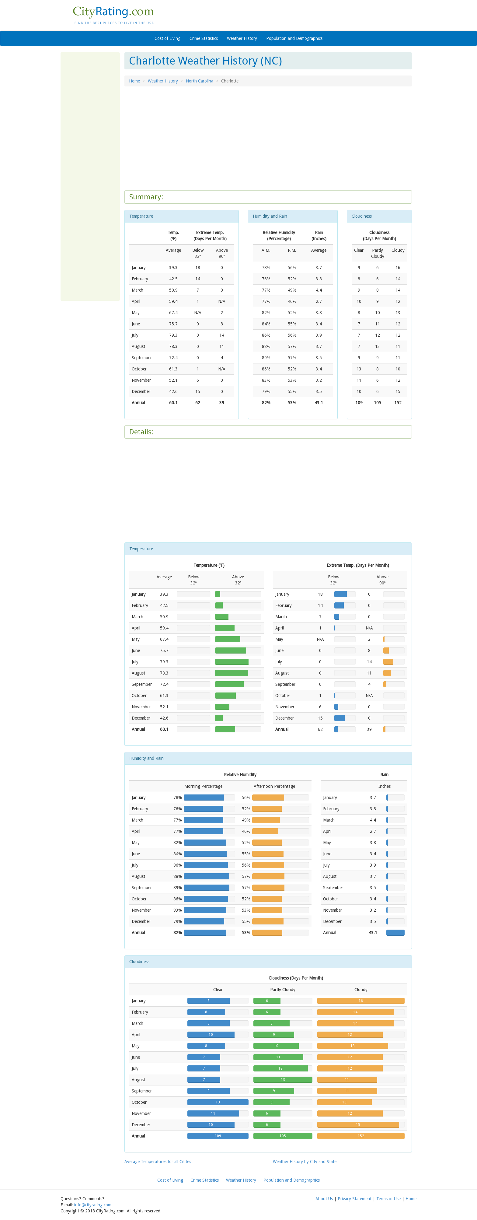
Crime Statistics (204, 38)
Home (134, 81)
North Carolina (199, 81)
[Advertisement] (91, 149)
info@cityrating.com (92, 1204)
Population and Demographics (294, 38)
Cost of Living (167, 38)
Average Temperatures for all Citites (157, 1161)
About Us (324, 1198)
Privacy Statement (354, 1198)
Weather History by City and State (304, 1161)
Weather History (242, 38)
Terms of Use (388, 1198)
